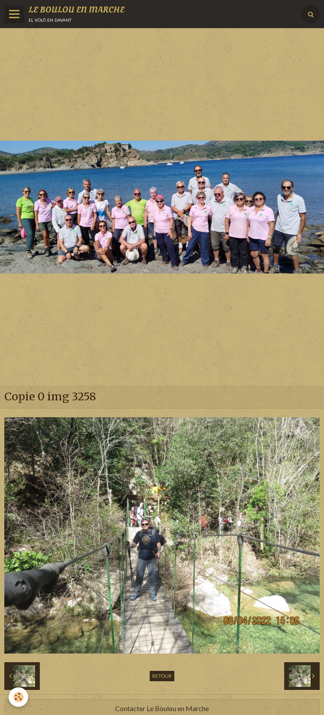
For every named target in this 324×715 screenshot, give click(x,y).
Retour (162, 676)
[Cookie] (18, 697)
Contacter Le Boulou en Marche (162, 708)
